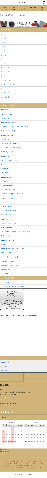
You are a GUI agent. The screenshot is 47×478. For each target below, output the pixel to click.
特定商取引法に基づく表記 (22, 465)
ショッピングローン (6, 282)
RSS (36, 467)
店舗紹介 (33, 463)
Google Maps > (5, 397)
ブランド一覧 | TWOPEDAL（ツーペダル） (12, 286)
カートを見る (28, 374)
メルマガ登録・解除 (19, 467)
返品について (17, 463)
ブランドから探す (23, 8)
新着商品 (13, 461)
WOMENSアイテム (33, 8)
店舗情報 (42, 8)
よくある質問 (41, 463)
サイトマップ (9, 467)
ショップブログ (29, 467)
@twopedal (31, 315)
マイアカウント (5, 374)
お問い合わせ (4, 379)
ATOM (39, 467)
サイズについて (26, 463)
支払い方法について (36, 461)
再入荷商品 (26, 461)
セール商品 (19, 461)
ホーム (7, 461)
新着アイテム (4, 8)
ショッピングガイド (10, 465)
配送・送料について (7, 463)
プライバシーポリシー (36, 465)
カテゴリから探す (14, 8)
